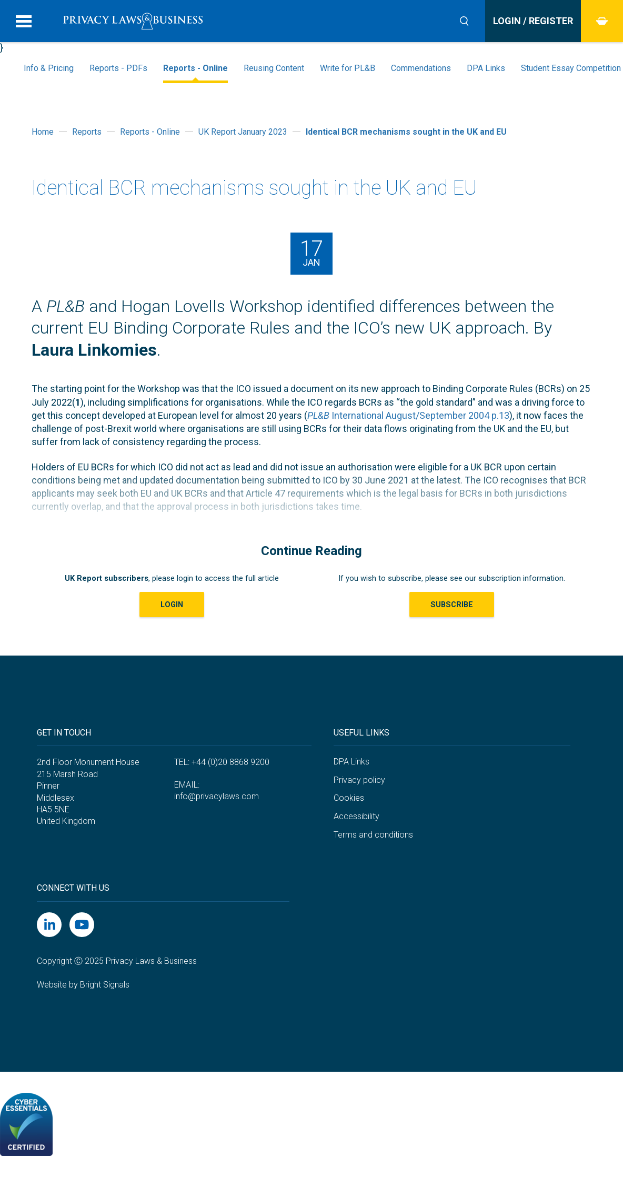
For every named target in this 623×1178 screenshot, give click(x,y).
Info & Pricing (49, 68)
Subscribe (451, 604)
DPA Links (486, 68)
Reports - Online (195, 68)
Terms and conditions (373, 835)
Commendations (421, 68)
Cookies (349, 798)
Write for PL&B (347, 68)
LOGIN (171, 604)
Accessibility (356, 816)
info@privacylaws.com (216, 796)
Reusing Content (274, 68)
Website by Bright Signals (83, 985)
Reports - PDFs (118, 68)
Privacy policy (359, 780)
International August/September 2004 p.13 (408, 415)
